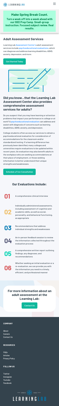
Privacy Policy (9, 358)
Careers (6, 334)
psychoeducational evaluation (25, 121)
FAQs (5, 352)
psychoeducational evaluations (33, 48)
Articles (6, 355)
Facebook (7, 383)
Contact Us (29, 305)
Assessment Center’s (25, 45)
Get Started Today (14, 61)
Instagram (7, 377)
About (5, 331)
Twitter (6, 374)
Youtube (6, 380)
